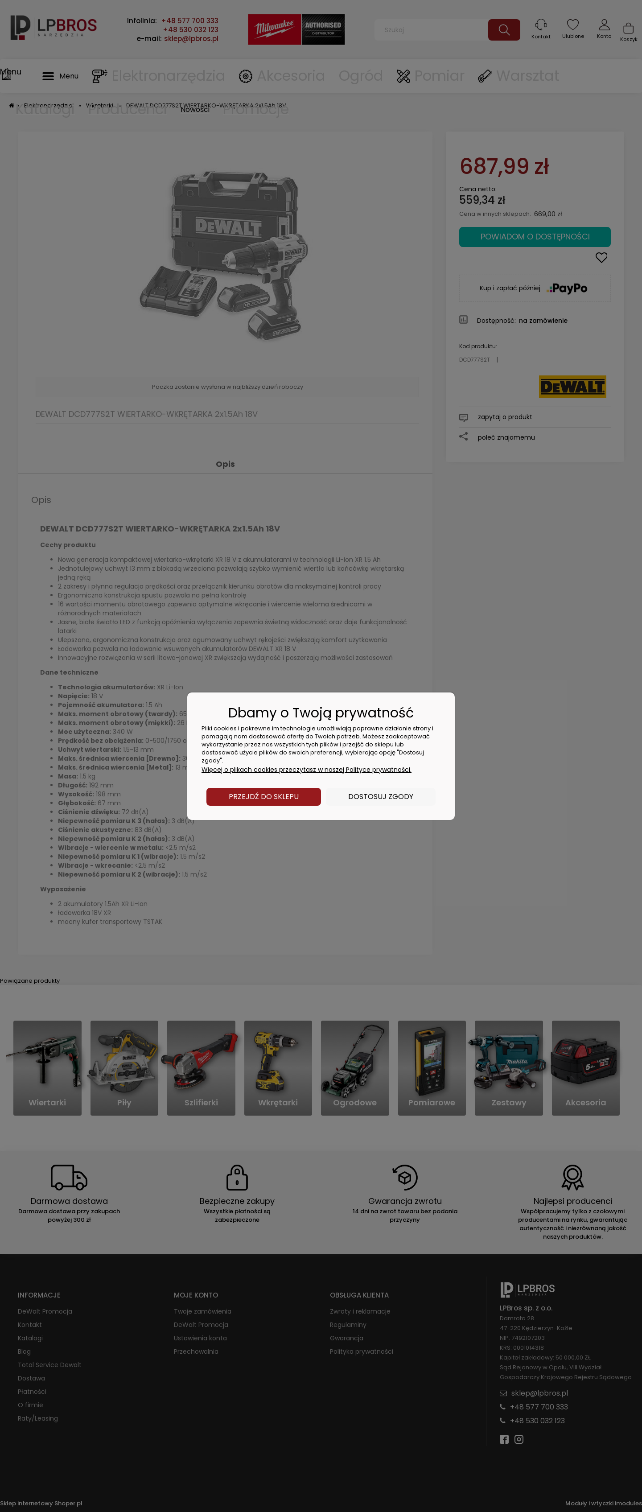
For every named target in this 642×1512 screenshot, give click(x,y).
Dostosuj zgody (380, 796)
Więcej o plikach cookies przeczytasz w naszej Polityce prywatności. (307, 769)
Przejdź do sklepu (264, 796)
